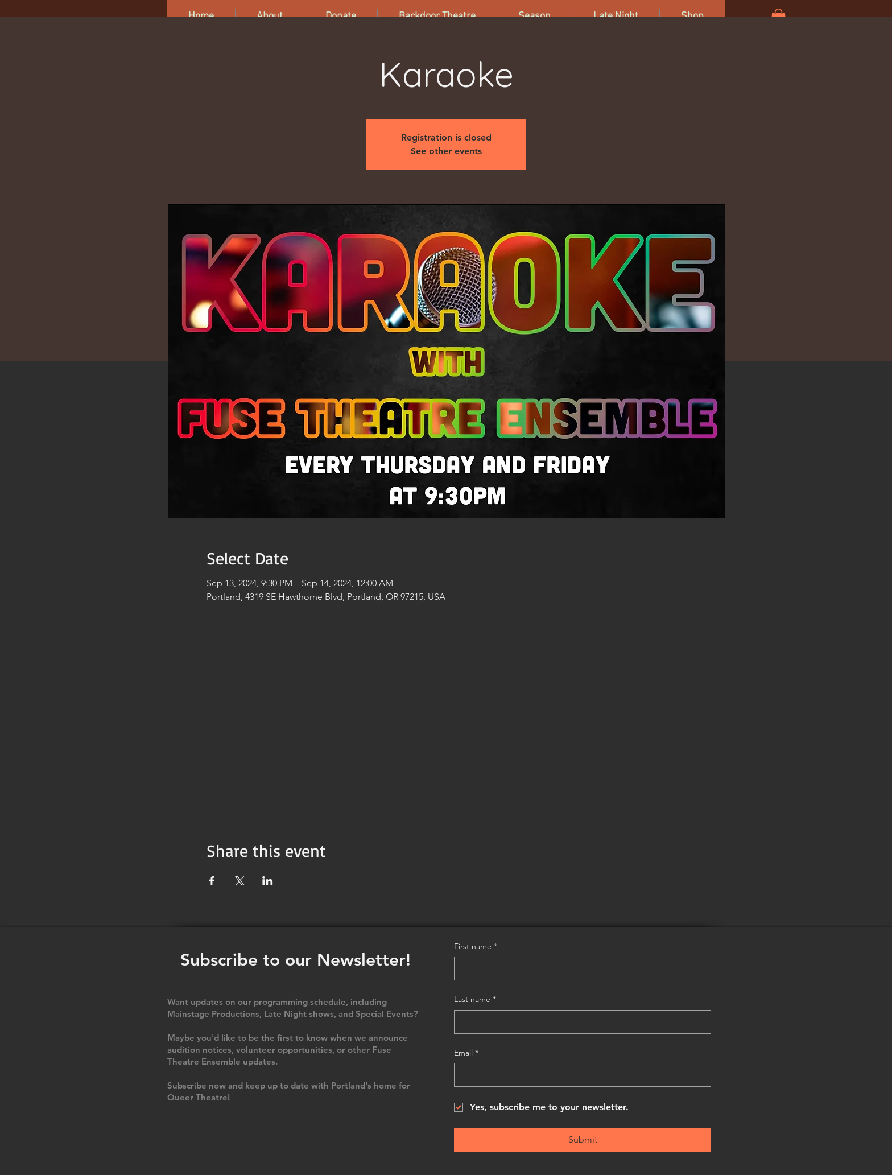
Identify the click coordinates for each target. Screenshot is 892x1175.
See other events (446, 151)
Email (466, 1053)
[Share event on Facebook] (212, 880)
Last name (475, 999)
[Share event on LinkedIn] (267, 880)
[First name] (579, 968)
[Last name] (579, 1022)
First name (475, 947)
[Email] (579, 1074)
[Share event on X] (239, 880)
